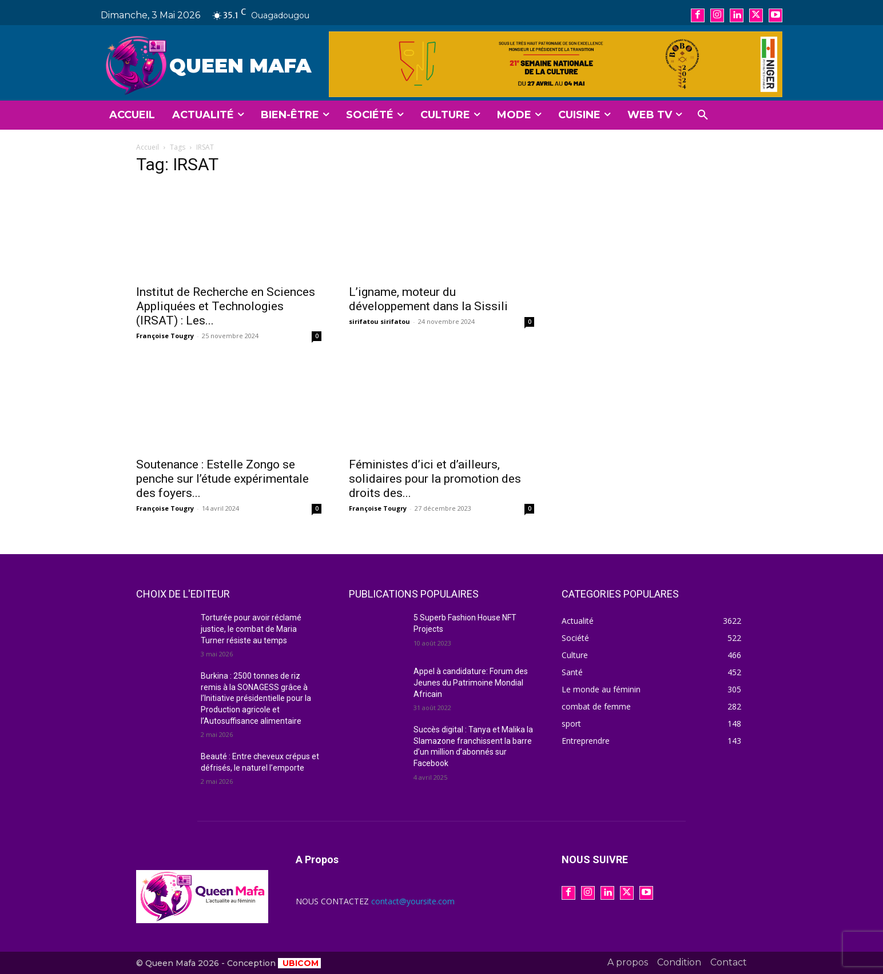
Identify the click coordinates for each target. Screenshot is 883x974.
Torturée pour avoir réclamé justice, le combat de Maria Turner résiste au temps (251, 628)
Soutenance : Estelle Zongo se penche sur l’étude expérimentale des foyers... (222, 479)
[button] (702, 115)
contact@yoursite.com (413, 901)
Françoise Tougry (165, 335)
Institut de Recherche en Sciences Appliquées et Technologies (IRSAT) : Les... (225, 306)
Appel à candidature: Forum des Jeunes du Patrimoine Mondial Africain (470, 682)
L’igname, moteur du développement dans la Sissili (428, 299)
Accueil (147, 147)
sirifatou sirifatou (379, 321)
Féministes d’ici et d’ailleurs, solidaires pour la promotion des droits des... (435, 479)
